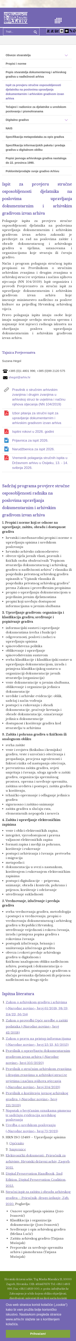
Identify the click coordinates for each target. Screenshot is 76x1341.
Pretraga (35, 32)
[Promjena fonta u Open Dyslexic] (57, 31)
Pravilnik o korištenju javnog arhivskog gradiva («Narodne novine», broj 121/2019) (37, 1099)
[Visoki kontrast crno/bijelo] (67, 31)
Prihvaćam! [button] (38, 1333)
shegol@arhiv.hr (19, 377)
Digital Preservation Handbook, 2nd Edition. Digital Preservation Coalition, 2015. (36, 1180)
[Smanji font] (52, 31)
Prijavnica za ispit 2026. (30, 440)
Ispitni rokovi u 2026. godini (33, 432)
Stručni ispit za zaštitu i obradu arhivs (38, 1198)
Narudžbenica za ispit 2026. (33, 449)
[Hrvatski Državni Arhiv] (15, 17)
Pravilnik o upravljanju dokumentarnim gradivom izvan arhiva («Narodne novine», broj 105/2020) (38, 1057)
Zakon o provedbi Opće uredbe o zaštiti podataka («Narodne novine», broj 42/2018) (37, 1026)
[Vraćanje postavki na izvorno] (74, 31)
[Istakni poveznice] (71, 31)
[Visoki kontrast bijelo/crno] (62, 31)
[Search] (21, 32)
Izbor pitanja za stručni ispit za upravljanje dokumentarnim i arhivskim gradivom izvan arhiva (36, 418)
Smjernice (17, 1149)
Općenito (16, 1143)
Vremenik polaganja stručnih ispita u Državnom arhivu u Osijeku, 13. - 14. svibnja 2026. (40, 463)
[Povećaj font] (48, 31)
